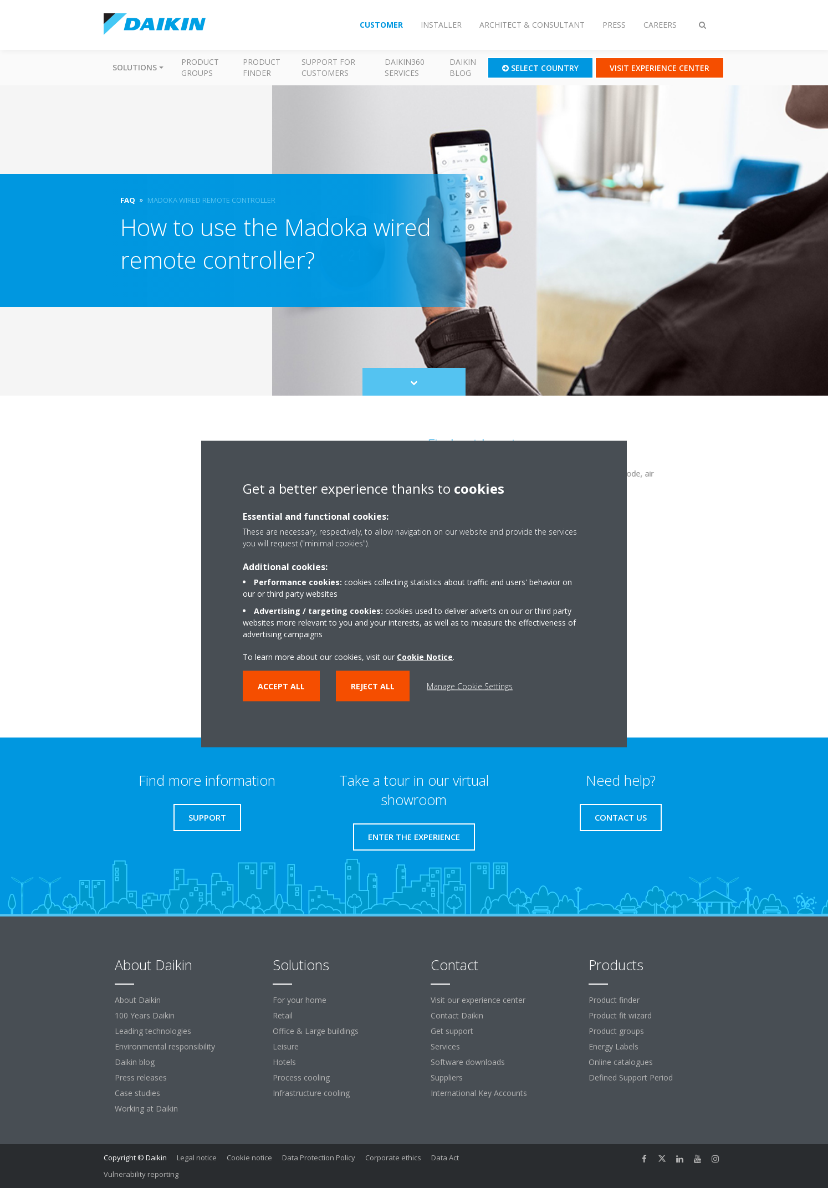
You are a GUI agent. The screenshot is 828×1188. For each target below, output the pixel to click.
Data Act (445, 1158)
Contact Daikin (457, 1015)
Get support (452, 1031)
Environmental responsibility (165, 1046)
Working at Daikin (146, 1108)
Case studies (137, 1093)
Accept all (281, 686)
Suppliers (447, 1077)
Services (445, 1046)
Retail (283, 1015)
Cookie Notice (425, 657)
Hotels (284, 1062)
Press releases (141, 1077)
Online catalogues (621, 1062)
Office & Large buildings (316, 1031)
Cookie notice (249, 1158)
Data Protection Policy (318, 1158)
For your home (299, 1000)
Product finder (261, 67)
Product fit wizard (620, 1015)
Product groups (200, 67)
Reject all (373, 686)
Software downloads (468, 1062)
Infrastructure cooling (311, 1093)
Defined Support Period (632, 1077)
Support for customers (328, 67)
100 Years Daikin (145, 1015)
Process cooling (301, 1077)
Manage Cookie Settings (470, 686)
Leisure (286, 1046)
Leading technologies (153, 1031)
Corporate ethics (393, 1158)
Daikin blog (462, 67)
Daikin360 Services (405, 67)
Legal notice (197, 1158)
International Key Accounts (479, 1093)
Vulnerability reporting (141, 1174)
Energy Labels (613, 1046)
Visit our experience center (478, 1000)
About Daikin (138, 1000)
